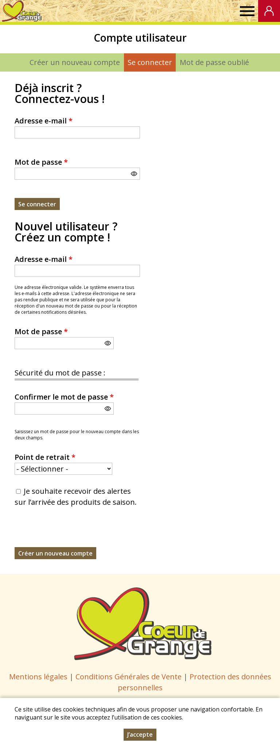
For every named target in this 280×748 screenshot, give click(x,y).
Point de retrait (45, 457)
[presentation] (70, 533)
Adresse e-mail (44, 121)
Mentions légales (38, 677)
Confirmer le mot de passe (64, 397)
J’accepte (140, 734)
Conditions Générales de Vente (129, 677)
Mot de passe (41, 162)
